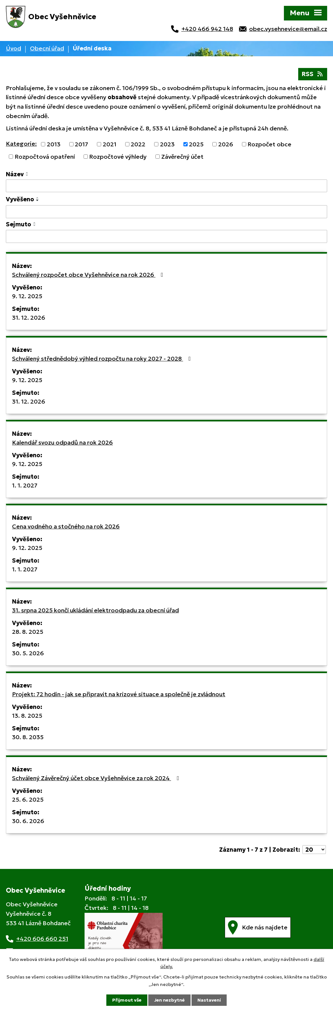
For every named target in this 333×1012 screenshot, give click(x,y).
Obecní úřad (47, 48)
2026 (225, 144)
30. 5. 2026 (28, 653)
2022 (138, 144)
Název (15, 174)
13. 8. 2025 (27, 715)
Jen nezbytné (169, 1000)
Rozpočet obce (269, 144)
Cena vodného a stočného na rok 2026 (66, 526)
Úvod (13, 48)
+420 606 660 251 (42, 938)
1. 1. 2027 (24, 485)
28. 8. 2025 (27, 631)
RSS (313, 74)
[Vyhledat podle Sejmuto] (166, 236)
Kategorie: (21, 143)
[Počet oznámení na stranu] (314, 849)
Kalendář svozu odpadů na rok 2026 (62, 442)
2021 (109, 144)
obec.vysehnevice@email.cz (288, 29)
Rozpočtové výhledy (118, 156)
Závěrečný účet (182, 156)
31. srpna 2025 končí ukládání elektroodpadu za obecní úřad (95, 610)
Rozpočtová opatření (45, 156)
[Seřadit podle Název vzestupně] (27, 172)
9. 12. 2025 (27, 296)
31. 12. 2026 (28, 317)
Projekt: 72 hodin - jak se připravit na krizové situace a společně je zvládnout (118, 694)
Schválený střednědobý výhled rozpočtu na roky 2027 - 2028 (102, 358)
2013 (53, 144)
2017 (81, 144)
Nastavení (209, 1000)
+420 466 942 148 (207, 29)
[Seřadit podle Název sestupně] (27, 175)
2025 (196, 144)
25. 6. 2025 (28, 799)
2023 (167, 144)
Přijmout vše (126, 1000)
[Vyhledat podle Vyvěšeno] (166, 211)
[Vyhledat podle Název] (166, 186)
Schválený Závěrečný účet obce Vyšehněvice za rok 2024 (96, 778)
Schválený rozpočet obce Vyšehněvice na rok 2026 (89, 274)
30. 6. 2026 (28, 821)
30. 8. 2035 (28, 737)
